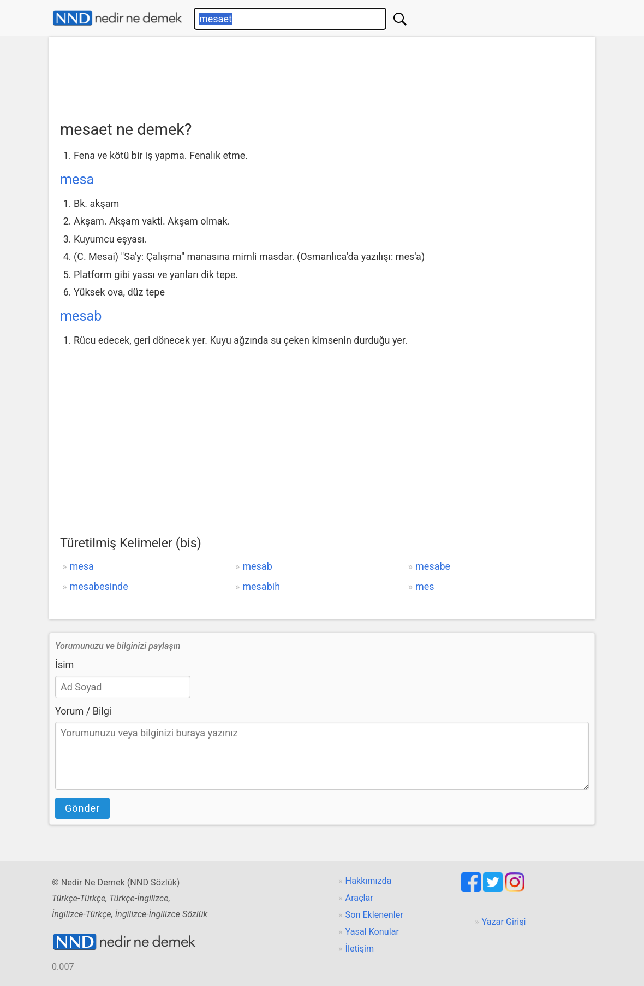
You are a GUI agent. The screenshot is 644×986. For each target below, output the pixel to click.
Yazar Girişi (504, 922)
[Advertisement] (322, 75)
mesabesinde (98, 586)
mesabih (261, 586)
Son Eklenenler (374, 915)
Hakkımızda (368, 881)
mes (424, 586)
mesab (81, 316)
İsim (64, 664)
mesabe (432, 566)
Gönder (82, 808)
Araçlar (359, 898)
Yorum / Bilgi (83, 711)
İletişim (359, 948)
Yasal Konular (372, 931)
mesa (77, 179)
